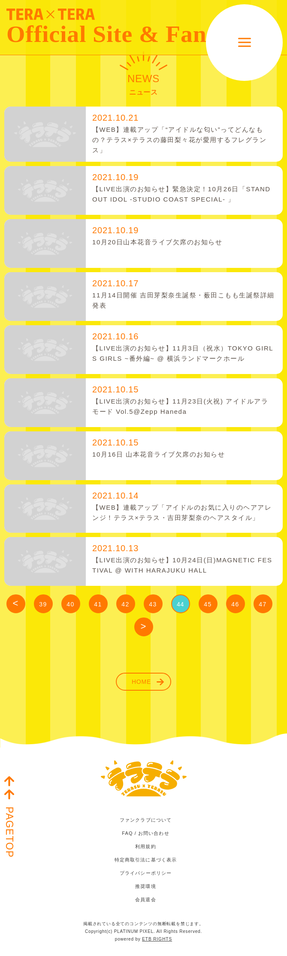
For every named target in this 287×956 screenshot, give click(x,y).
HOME (141, 681)
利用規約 (145, 846)
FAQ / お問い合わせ (145, 833)
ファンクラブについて (146, 819)
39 (43, 604)
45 (207, 604)
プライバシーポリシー (146, 873)
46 (235, 604)
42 (125, 604)
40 (70, 604)
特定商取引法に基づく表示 (146, 859)
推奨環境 (145, 886)
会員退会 (145, 899)
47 (262, 604)
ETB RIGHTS (157, 939)
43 (153, 604)
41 (98, 604)
